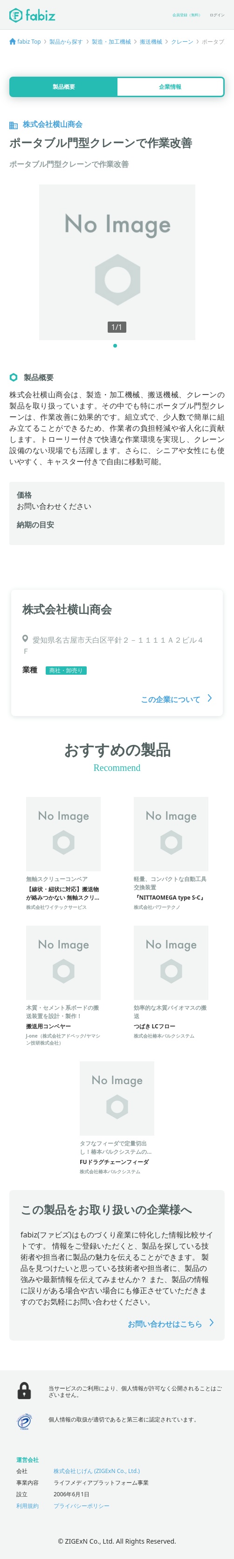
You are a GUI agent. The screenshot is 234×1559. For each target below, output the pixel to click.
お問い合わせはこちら (170, 1324)
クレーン (182, 42)
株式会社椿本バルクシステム (164, 1036)
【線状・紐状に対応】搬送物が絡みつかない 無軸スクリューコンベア (63, 897)
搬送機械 (151, 42)
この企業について (176, 699)
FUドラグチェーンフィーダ (114, 1162)
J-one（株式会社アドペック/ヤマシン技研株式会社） (63, 1039)
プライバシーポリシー (82, 1506)
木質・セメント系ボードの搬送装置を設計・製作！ (62, 1012)
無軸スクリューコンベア (57, 879)
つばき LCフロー (154, 1026)
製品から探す (66, 42)
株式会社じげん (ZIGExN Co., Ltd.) (97, 1471)
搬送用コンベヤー (48, 1026)
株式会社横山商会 (67, 609)
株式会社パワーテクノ (157, 907)
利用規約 (27, 1506)
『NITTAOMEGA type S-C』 (170, 897)
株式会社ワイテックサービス (56, 907)
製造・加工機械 (111, 42)
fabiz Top (29, 42)
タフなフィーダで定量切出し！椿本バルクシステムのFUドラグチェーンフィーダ (117, 1151)
